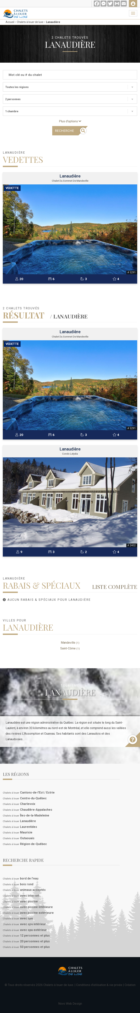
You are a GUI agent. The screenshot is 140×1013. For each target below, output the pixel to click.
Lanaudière (53, 22)
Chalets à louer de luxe (30, 22)
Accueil (10, 22)
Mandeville (70, 642)
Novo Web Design (70, 1003)
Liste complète (114, 586)
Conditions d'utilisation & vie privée (99, 985)
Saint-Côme (70, 648)
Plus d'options (70, 121)
